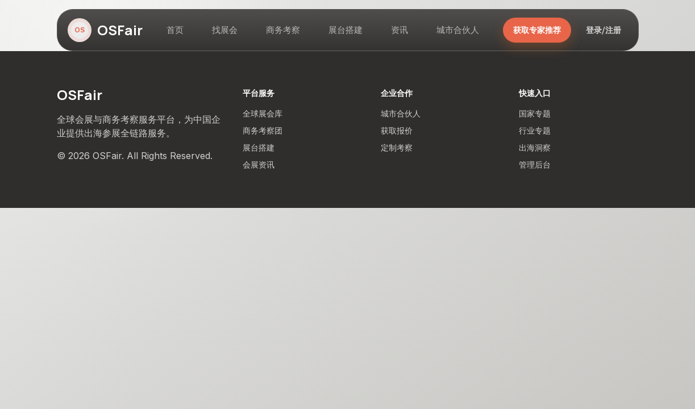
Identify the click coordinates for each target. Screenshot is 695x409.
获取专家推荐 (537, 30)
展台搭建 (345, 29)
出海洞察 (535, 147)
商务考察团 (262, 130)
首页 (175, 29)
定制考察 (397, 147)
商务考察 (283, 29)
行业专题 (535, 130)
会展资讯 (258, 164)
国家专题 (535, 113)
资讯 (399, 29)
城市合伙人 (457, 29)
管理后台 (535, 164)
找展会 (225, 29)
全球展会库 (262, 113)
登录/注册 (603, 30)
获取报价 (397, 130)
